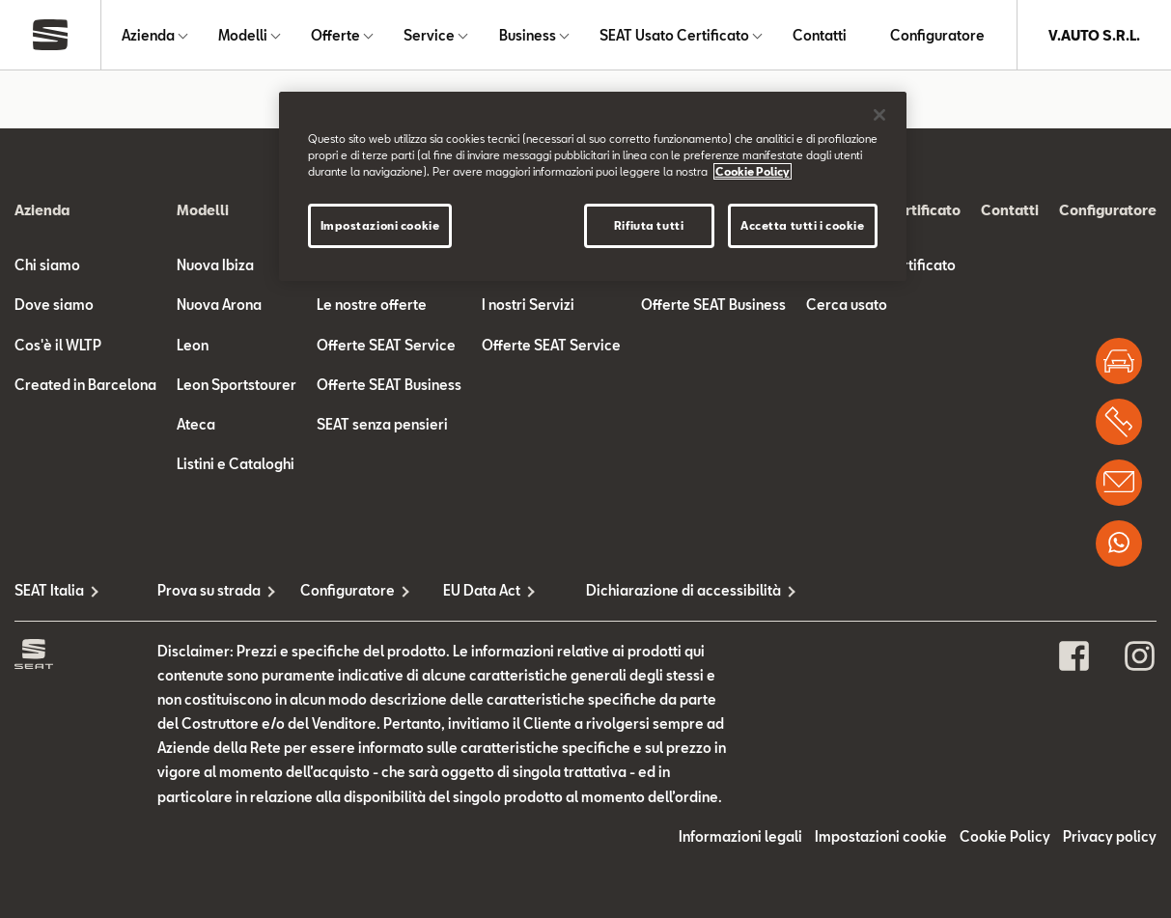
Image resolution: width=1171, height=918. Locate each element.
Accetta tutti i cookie (802, 225)
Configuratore (937, 35)
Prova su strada (209, 590)
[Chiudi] (879, 115)
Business (527, 35)
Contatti (820, 35)
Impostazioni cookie (881, 836)
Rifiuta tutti (648, 225)
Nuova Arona (219, 304)
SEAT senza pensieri (382, 424)
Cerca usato (846, 304)
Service (429, 35)
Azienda (148, 35)
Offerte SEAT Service (386, 345)
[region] (592, 186)
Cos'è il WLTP (57, 345)
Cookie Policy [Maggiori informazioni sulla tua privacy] (752, 171)
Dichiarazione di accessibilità (657, 590)
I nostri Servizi (528, 304)
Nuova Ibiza (215, 265)
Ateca (196, 424)
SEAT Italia (49, 590)
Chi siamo (47, 265)
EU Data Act (481, 590)
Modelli (242, 35)
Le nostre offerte (372, 304)
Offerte (335, 35)
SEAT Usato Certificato (674, 35)
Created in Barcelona (85, 384)
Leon (193, 345)
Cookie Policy (1005, 836)
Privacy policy (1110, 836)
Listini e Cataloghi (235, 464)
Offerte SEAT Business (389, 384)
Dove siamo (54, 304)
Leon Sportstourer (236, 384)
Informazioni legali (740, 836)
